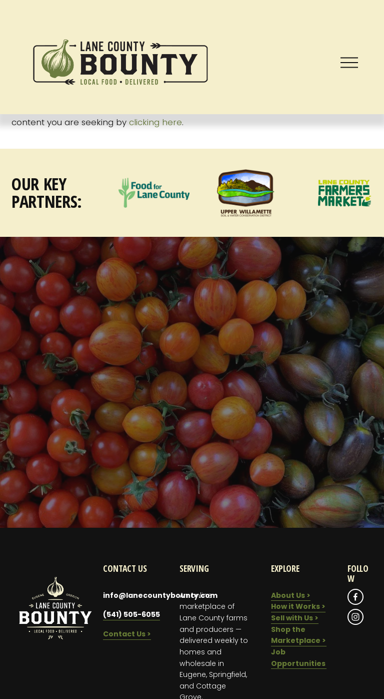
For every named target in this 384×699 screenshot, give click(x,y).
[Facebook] (356, 597)
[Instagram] (356, 617)
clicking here (155, 122)
